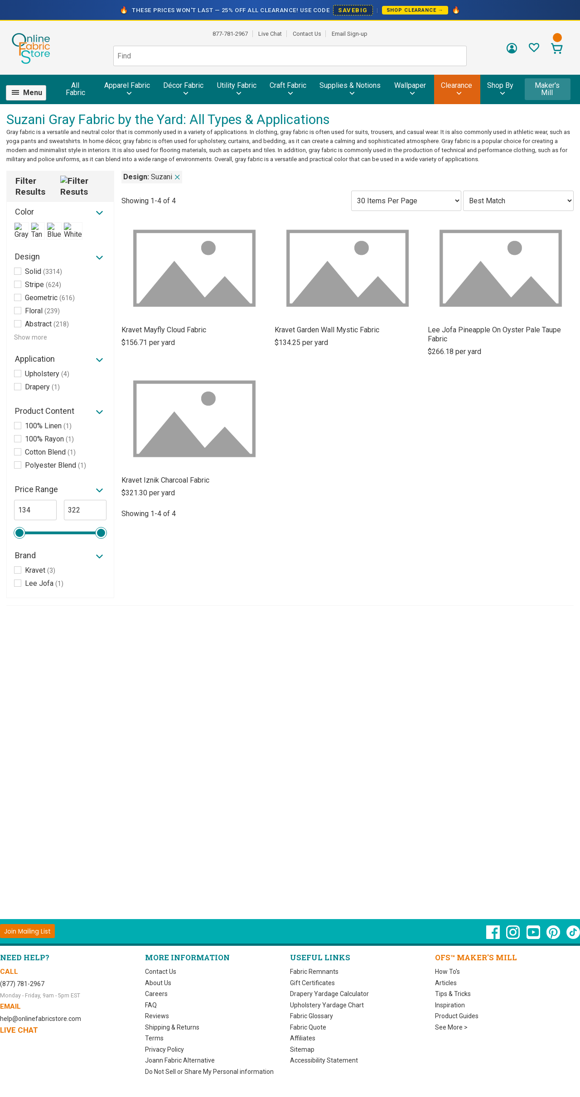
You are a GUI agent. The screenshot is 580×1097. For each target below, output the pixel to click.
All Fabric (75, 89)
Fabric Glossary (311, 1016)
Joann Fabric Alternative (180, 1060)
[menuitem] (30, 93)
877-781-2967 (230, 33)
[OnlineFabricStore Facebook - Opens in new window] (493, 936)
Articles (446, 983)
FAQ (151, 1005)
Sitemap (302, 1049)
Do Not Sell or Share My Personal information (209, 1071)
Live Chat (270, 33)
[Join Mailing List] (27, 931)
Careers (156, 993)
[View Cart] (557, 50)
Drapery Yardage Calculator (329, 993)
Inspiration (450, 1005)
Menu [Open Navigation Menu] (32, 92)
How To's (447, 971)
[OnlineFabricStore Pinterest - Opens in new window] (553, 936)
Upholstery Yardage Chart (327, 1005)
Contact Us (307, 33)
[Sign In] (512, 51)
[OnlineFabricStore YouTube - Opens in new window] (534, 936)
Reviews (157, 1016)
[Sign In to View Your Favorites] (534, 50)
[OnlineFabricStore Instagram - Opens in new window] (513, 936)
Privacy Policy (164, 1049)
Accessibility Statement (324, 1060)
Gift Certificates (312, 983)
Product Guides (456, 1016)
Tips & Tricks (453, 993)
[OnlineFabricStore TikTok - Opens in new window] (573, 936)
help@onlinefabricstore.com (40, 1018)
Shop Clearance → (415, 10)
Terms (154, 1038)
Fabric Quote (308, 1027)
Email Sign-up (349, 33)
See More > (451, 1027)
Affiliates (302, 1038)
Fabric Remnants (314, 971)
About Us (158, 983)
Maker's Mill (547, 89)
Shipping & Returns (172, 1027)
